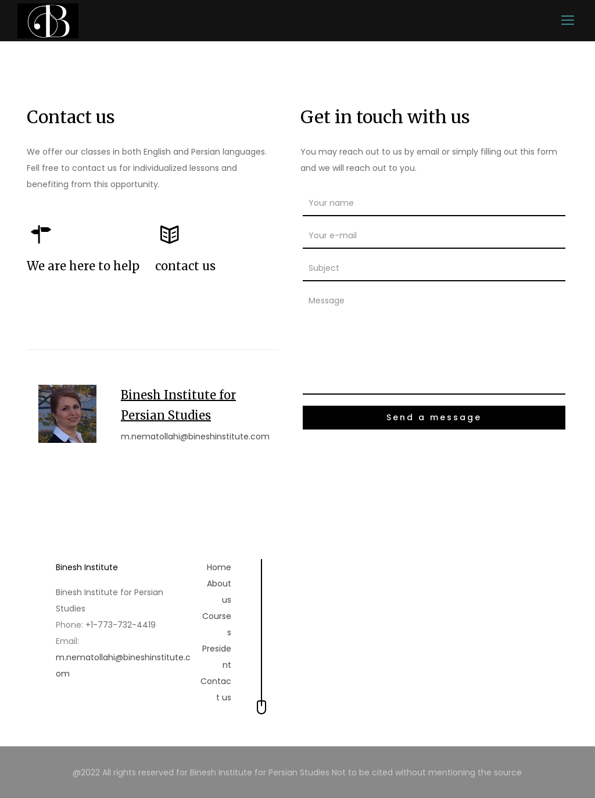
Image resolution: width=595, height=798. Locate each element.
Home (219, 567)
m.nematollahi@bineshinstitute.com (195, 436)
